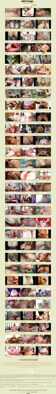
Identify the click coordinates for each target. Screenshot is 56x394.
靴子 (37, 111)
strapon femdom (45, 362)
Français (23, 389)
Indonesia (35, 389)
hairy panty (36, 362)
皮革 (39, 111)
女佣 (37, 146)
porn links (35, 391)
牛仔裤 (7, 123)
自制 (6, 228)
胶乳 (43, 158)
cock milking (18, 362)
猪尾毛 (37, 310)
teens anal (36, 366)
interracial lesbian (21, 366)
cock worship (6, 362)
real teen (30, 366)
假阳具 (37, 216)
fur (9, 362)
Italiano (27, 389)
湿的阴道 (25, 181)
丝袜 (11, 76)
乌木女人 (22, 146)
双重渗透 (25, 333)
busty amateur (16, 365)
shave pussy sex (6, 365)
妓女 (6, 53)
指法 (6, 18)
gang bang (40, 362)
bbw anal (23, 362)
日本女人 (9, 18)
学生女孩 (40, 310)
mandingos (32, 362)
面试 (37, 228)
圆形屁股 (7, 298)
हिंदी (43, 389)
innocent (44, 365)
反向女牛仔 (7, 193)
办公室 (24, 193)
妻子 (40, 333)
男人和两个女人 (8, 76)
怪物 (24, 76)
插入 (6, 310)
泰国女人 (7, 111)
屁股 (6, 30)
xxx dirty (40, 365)
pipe (33, 366)
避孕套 (7, 263)
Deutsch (15, 389)
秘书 (8, 333)
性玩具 (37, 193)
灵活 (6, 333)
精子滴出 (41, 345)
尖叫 (8, 228)
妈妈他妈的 (9, 158)
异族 (10, 345)
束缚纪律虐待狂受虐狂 (39, 123)
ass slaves (11, 365)
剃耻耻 (25, 158)
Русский (40, 389)
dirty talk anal (27, 362)
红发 (9, 123)
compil (26, 366)
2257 (29, 391)
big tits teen (50, 362)
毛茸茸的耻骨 (38, 76)
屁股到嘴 (7, 181)
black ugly (20, 365)
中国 (46, 389)
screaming (51, 365)
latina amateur (13, 362)
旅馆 (9, 146)
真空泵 (37, 30)
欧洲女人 (38, 275)
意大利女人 (25, 123)
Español (19, 389)
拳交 (37, 298)
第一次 (22, 158)
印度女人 (25, 111)
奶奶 (39, 298)
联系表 (32, 391)
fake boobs (24, 365)
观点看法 (25, 275)
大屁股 (9, 30)
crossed (48, 365)
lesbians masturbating (31, 365)
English (11, 389)
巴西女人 (38, 333)
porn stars (36, 365)
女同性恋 (9, 216)
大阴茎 (22, 111)
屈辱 (6, 158)
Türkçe (31, 389)
